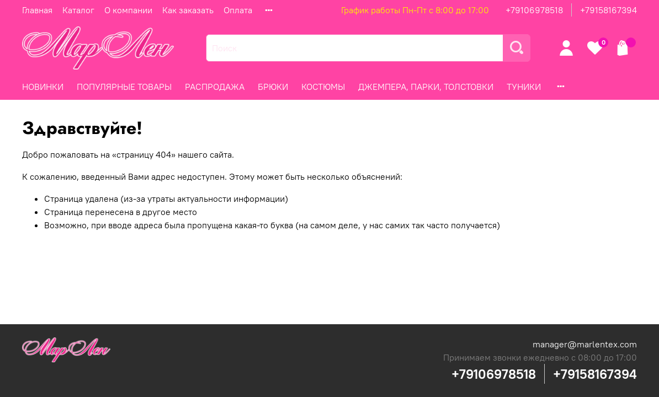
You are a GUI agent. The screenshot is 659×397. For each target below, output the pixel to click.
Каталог (78, 9)
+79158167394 (608, 9)
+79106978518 (534, 9)
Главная (37, 9)
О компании (128, 9)
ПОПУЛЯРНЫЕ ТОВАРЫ (124, 86)
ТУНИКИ (524, 86)
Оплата (238, 9)
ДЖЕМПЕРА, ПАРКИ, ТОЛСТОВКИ (425, 86)
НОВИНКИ (42, 86)
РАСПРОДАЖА (215, 86)
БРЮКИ (273, 86)
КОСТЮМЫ (323, 86)
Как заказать (188, 9)
